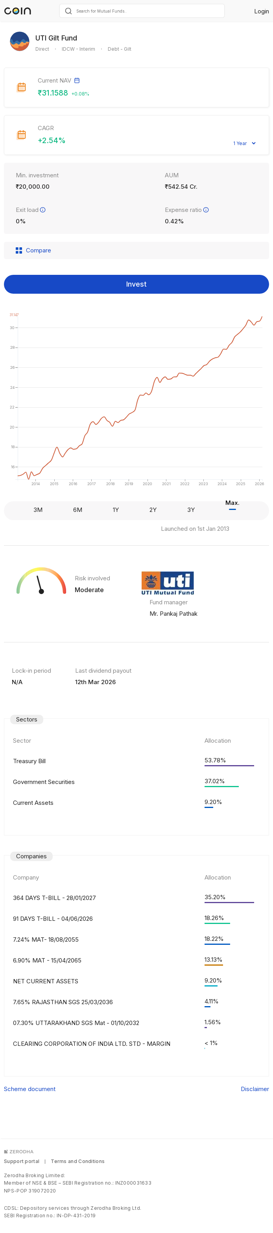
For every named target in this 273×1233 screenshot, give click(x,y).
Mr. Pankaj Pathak (173, 613)
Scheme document (29, 1089)
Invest (136, 284)
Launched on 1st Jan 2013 (195, 528)
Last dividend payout (103, 670)
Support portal (21, 1161)
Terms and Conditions (78, 1161)
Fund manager (168, 602)
